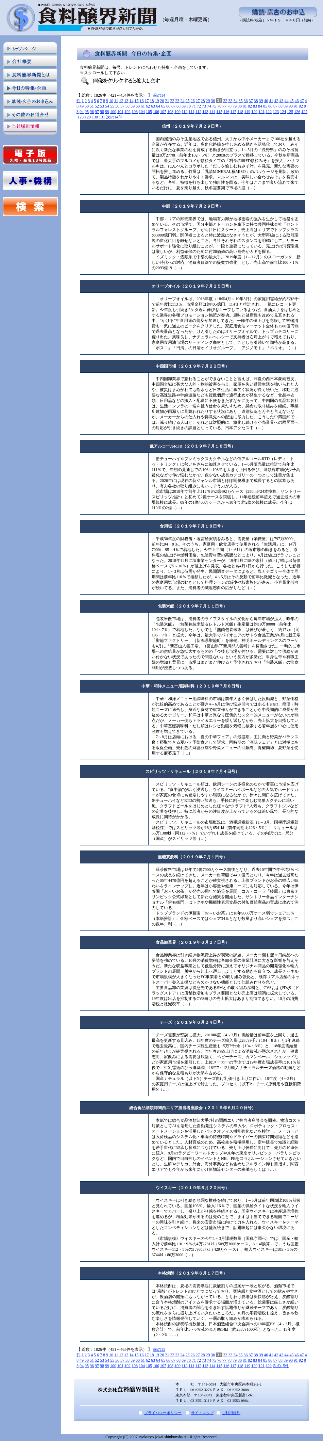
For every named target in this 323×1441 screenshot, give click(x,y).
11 (116, 100)
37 (251, 100)
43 (281, 100)
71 (194, 106)
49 (82, 106)
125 (290, 111)
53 (102, 106)
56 (117, 106)
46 (297, 100)
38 (256, 100)
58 (127, 106)
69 (184, 106)
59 (133, 106)
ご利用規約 (231, 1413)
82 (250, 106)
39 (261, 100)
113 (205, 111)
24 (183, 100)
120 (254, 111)
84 (260, 106)
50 (87, 106)
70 (189, 106)
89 (286, 106)
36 (246, 100)
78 (229, 106)
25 (188, 100)
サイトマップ (202, 1413)
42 (276, 100)
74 (209, 106)
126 (297, 111)
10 (111, 100)
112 (199, 111)
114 (212, 111)
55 (112, 106)
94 (82, 111)
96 (92, 111)
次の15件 (281, 1365)
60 (138, 106)
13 (126, 100)
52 (97, 106)
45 (292, 100)
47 (302, 100)
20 (162, 100)
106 (156, 111)
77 (224, 106)
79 (235, 106)
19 (157, 100)
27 (198, 100)
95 (87, 111)
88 (280, 106)
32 (225, 100)
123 (276, 111)
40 (266, 100)
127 (304, 111)
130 (95, 117)
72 (199, 106)
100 (113, 111)
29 (208, 100)
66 (168, 106)
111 (191, 111)
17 (147, 100)
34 (236, 100)
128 (81, 117)
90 (291, 106)
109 (177, 111)
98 (102, 111)
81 (245, 106)
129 (88, 117)
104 (142, 111)
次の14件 (114, 117)
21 (167, 100)
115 (219, 111)
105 (149, 111)
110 (185, 111)
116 (226, 111)
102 (127, 111)
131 (102, 117)
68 (178, 106)
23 (177, 100)
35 (241, 100)
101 (120, 111)
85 (265, 106)
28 (203, 100)
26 (193, 100)
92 (301, 106)
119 (247, 111)
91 (296, 106)
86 (270, 106)
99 (107, 111)
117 (233, 111)
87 (275, 106)
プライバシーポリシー (163, 1413)
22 (172, 100)
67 (173, 106)
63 (153, 106)
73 (204, 106)
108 (170, 111)
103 (135, 111)
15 (137, 100)
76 (219, 106)
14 (132, 100)
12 (121, 100)
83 (255, 106)
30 (213, 100)
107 (163, 111)
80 (240, 106)
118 (240, 111)
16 (142, 100)
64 (158, 106)
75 (214, 106)
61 (143, 106)
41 (271, 100)
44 (287, 100)
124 (283, 111)
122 (269, 111)
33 (230, 100)
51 (92, 106)
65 (163, 106)
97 (97, 111)
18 (152, 100)
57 (122, 106)
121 (261, 111)
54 (107, 106)
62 (148, 106)
